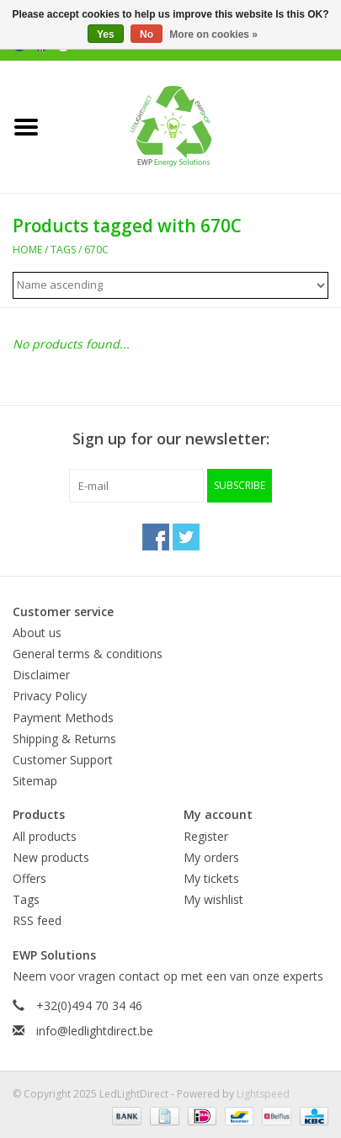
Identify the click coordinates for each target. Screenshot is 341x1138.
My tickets (211, 878)
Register (206, 836)
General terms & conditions (88, 654)
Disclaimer (41, 675)
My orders (211, 857)
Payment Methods (63, 718)
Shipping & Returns (64, 739)
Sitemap (35, 781)
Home (27, 249)
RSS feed (37, 920)
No (146, 34)
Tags (63, 249)
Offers (29, 878)
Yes (106, 34)
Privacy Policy (50, 696)
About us (37, 633)
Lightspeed (263, 1094)
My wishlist (213, 899)
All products (45, 836)
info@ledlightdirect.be (94, 1031)
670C (96, 249)
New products (51, 857)
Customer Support (63, 760)
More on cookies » (213, 34)
